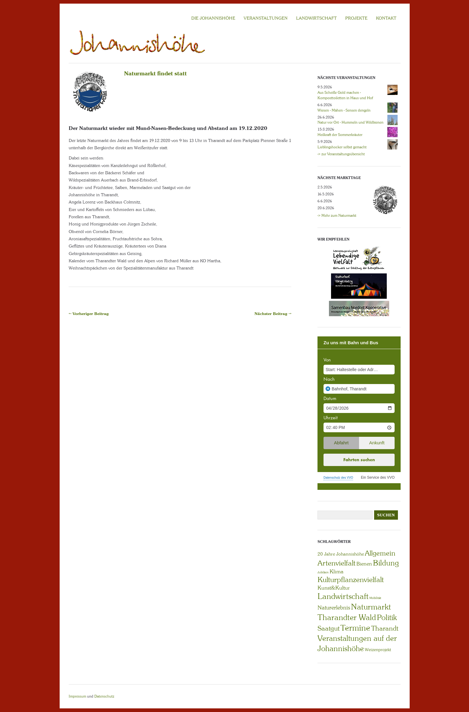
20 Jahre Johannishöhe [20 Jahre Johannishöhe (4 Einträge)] (340, 554)
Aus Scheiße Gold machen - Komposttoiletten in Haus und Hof (345, 95)
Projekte (356, 18)
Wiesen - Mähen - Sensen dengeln (344, 110)
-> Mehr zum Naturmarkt (336, 215)
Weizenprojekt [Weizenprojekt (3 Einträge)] (378, 649)
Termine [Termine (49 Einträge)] (355, 628)
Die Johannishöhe (213, 18)
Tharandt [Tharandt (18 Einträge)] (384, 628)
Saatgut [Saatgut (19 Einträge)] (328, 628)
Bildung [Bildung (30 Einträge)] (386, 563)
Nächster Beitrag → (273, 313)
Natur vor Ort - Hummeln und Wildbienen (350, 122)
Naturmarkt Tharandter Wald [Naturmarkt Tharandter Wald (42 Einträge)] (354, 612)
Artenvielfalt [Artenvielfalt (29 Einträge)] (336, 563)
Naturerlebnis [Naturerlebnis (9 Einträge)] (333, 607)
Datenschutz (104, 696)
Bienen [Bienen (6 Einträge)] (364, 563)
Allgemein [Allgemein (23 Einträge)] (380, 553)
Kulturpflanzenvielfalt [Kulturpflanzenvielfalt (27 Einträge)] (350, 579)
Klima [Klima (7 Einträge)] (336, 571)
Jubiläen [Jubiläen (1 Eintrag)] (323, 572)
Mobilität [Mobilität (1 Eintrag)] (375, 598)
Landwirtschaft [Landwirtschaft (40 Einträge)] (342, 596)
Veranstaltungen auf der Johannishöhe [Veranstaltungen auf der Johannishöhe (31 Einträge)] (357, 643)
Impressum (77, 696)
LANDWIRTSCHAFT (316, 18)
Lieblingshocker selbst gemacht (342, 147)
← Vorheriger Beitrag (89, 313)
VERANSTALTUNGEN (266, 18)
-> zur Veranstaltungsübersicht (341, 154)
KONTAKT (386, 18)
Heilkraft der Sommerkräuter (339, 134)
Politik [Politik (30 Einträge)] (387, 617)
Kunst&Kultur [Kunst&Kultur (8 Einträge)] (333, 587)
